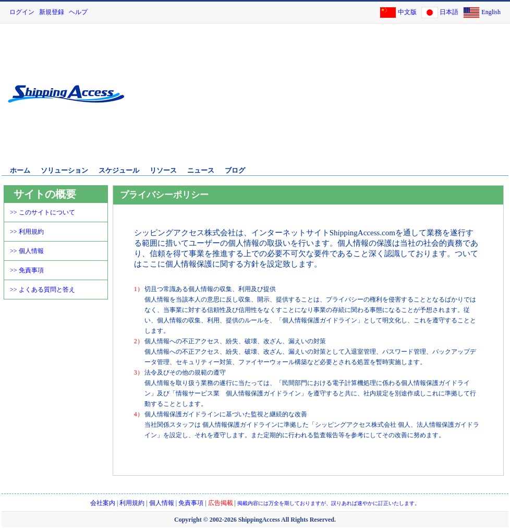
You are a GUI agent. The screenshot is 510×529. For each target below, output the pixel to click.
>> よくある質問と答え (42, 289)
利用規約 (131, 503)
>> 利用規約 (27, 231)
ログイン (21, 12)
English (491, 12)
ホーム (20, 170)
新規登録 (51, 12)
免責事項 (190, 503)
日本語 (449, 12)
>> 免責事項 (27, 270)
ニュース (200, 170)
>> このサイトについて (42, 212)
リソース (163, 170)
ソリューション (64, 170)
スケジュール (119, 170)
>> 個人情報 (27, 251)
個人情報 (161, 503)
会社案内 (102, 503)
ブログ (235, 170)
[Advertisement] (401, 101)
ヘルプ (78, 12)
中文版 (407, 12)
